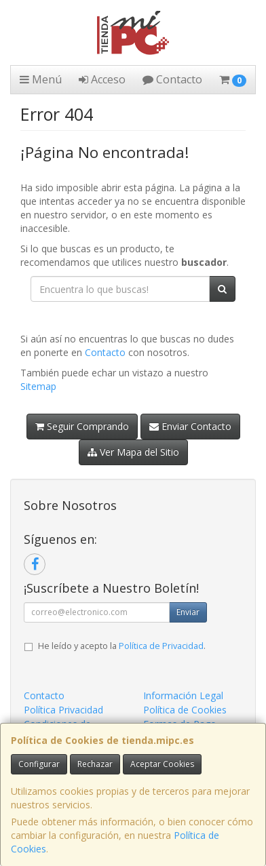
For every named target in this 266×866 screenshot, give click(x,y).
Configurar (39, 764)
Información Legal (183, 695)
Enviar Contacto (190, 426)
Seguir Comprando (82, 426)
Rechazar (95, 764)
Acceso (102, 79)
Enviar (188, 612)
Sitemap (38, 386)
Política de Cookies (185, 709)
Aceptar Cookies (162, 764)
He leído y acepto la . (122, 646)
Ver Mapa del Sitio (133, 452)
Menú (41, 79)
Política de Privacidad (161, 646)
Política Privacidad (63, 709)
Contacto (172, 79)
